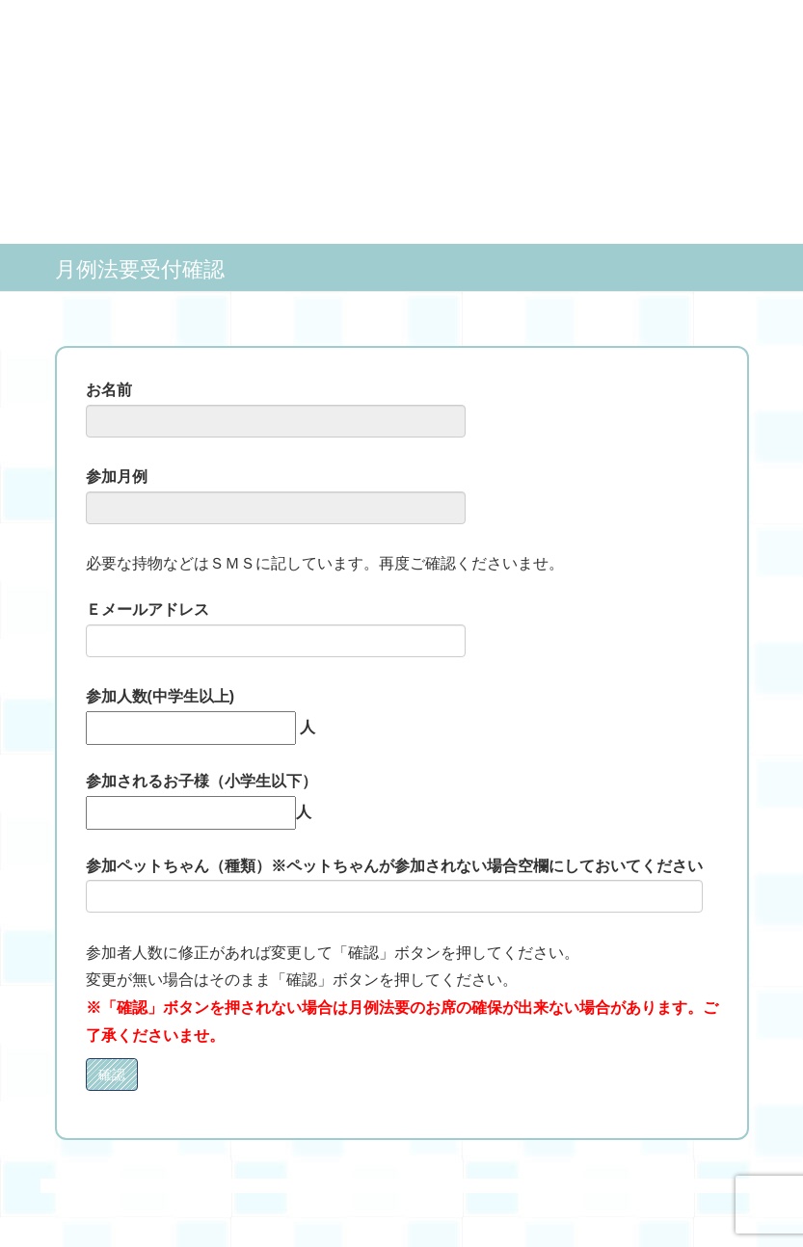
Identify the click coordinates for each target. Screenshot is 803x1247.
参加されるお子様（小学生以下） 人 (201, 796)
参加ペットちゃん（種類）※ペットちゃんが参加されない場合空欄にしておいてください (394, 886)
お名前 (276, 410)
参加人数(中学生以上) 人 (200, 711)
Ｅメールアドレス (276, 629)
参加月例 (276, 496)
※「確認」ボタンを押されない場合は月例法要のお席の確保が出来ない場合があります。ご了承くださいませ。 (402, 1021)
